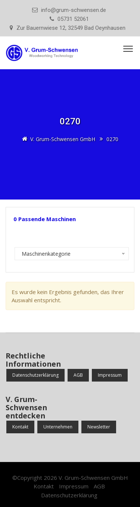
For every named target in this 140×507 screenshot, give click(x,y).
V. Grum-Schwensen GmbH (93, 477)
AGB (78, 375)
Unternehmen (57, 427)
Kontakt (20, 427)
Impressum (110, 375)
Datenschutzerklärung (35, 375)
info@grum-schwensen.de (73, 10)
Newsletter (98, 427)
